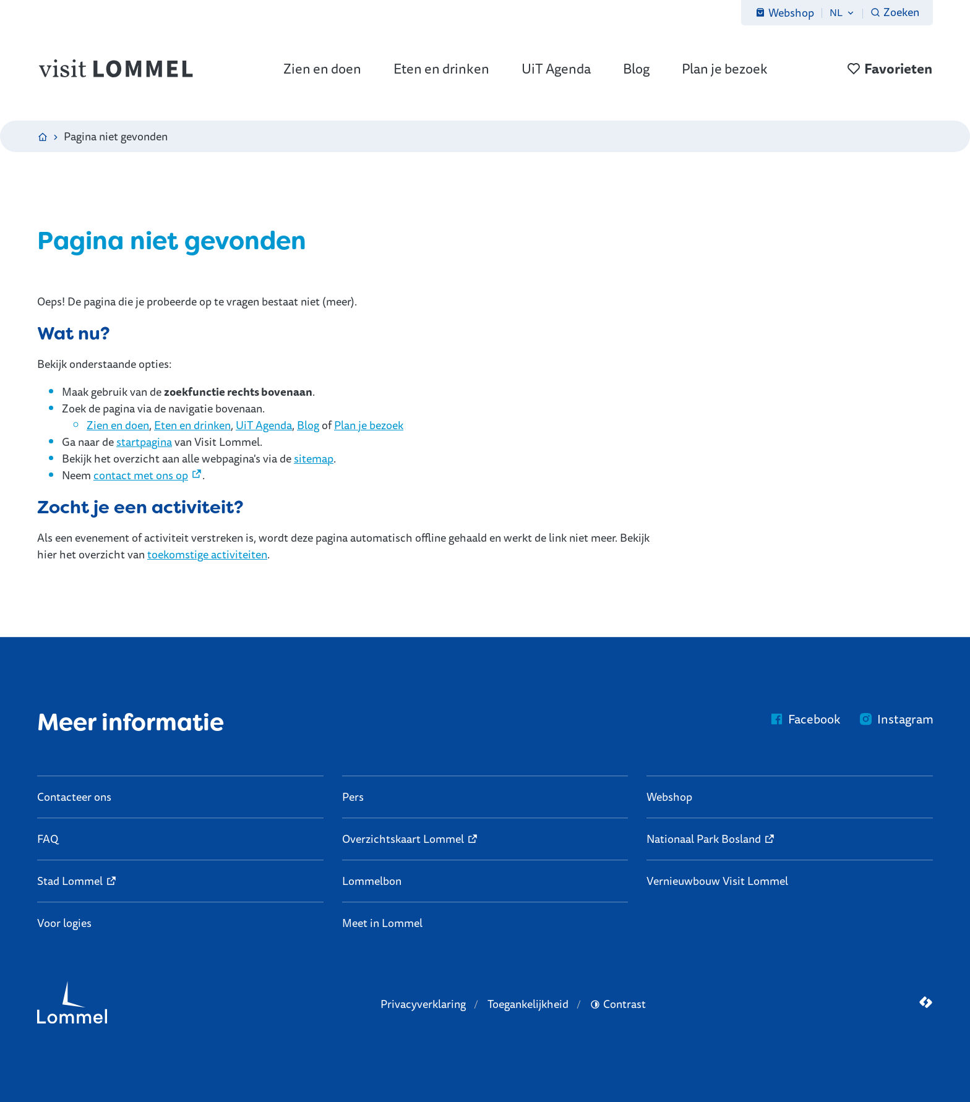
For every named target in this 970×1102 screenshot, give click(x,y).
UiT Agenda (264, 425)
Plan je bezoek (368, 425)
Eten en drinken (192, 425)
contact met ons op (140, 475)
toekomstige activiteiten (207, 554)
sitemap (313, 458)
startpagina (144, 441)
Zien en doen (118, 425)
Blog (308, 425)
